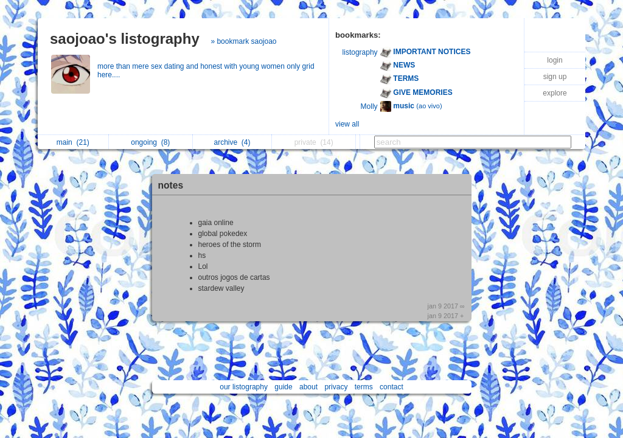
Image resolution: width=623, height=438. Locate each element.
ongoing (150, 142)
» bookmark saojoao (243, 41)
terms (364, 387)
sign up (555, 76)
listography (360, 52)
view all (347, 124)
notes (171, 185)
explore (554, 93)
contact (391, 387)
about (308, 387)
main (73, 142)
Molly (369, 106)
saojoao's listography (125, 38)
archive (232, 142)
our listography (244, 387)
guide (283, 387)
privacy (335, 387)
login (554, 60)
